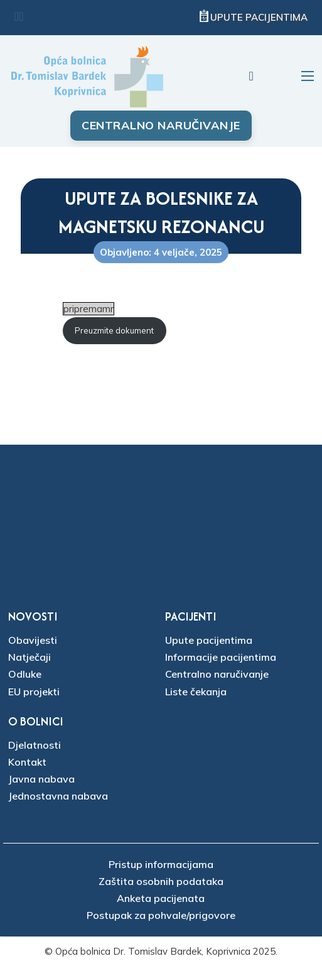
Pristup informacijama (161, 864)
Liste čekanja (196, 691)
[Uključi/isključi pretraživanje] (251, 76)
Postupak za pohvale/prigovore (161, 915)
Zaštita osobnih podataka (161, 881)
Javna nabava (41, 779)
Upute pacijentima (259, 17)
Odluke (24, 674)
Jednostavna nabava (58, 796)
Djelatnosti (34, 745)
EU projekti (34, 691)
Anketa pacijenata (161, 898)
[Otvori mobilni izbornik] (307, 76)
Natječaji (29, 657)
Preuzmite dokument (114, 330)
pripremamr (88, 309)
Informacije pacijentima (220, 657)
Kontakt (27, 762)
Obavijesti (32, 640)
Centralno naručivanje (161, 125)
